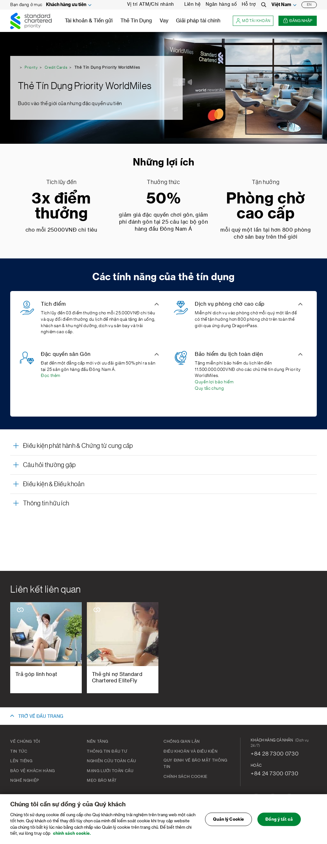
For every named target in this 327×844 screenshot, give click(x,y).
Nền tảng (97, 741)
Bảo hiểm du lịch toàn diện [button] (229, 354)
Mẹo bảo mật (102, 780)
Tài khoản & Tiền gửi (89, 20)
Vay (164, 20)
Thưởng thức (163, 182)
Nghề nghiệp (24, 780)
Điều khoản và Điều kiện (191, 751)
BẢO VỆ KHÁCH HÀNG (32, 771)
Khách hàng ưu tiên (66, 5)
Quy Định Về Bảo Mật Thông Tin (195, 763)
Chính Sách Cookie (186, 777)
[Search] (263, 4)
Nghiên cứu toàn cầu (111, 761)
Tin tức (18, 751)
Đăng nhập (297, 21)
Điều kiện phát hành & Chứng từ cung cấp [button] (78, 446)
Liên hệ (192, 4)
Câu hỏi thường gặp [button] (49, 465)
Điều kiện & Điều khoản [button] (53, 484)
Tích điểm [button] (53, 304)
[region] (163, 819)
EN (309, 4)
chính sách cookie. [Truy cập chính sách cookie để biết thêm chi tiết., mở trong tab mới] (72, 833)
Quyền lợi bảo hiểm (214, 382)
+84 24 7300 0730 (274, 773)
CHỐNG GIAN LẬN (182, 741)
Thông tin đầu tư (107, 751)
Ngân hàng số (221, 4)
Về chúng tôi (25, 741)
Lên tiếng (21, 761)
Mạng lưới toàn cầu (110, 771)
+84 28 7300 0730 (275, 753)
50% (163, 198)
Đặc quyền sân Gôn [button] (66, 354)
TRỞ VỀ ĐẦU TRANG (40, 716)
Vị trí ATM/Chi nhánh (150, 4)
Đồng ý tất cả (279, 819)
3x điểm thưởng (61, 206)
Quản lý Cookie (228, 819)
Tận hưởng (266, 182)
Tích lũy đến (61, 182)
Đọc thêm (50, 375)
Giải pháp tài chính (198, 20)
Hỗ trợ (249, 4)
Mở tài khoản (253, 21)
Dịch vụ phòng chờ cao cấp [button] (230, 304)
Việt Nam (281, 5)
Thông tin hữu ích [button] (46, 503)
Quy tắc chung (209, 388)
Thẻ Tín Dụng (136, 20)
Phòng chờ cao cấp (265, 206)
